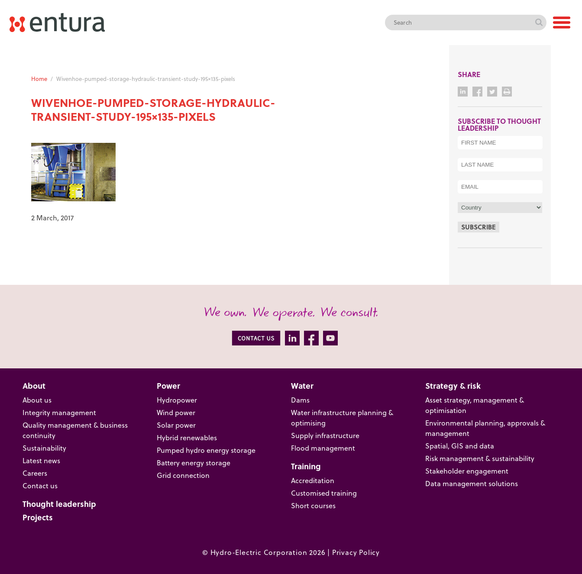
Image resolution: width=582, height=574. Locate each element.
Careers (35, 473)
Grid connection (183, 475)
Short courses (313, 505)
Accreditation (312, 480)
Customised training (324, 493)
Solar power (176, 425)
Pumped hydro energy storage (206, 450)
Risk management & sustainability (479, 458)
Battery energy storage (193, 463)
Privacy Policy (356, 552)
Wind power (176, 412)
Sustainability (44, 448)
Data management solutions (471, 483)
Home (39, 79)
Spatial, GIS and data (459, 446)
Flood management (323, 448)
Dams (300, 400)
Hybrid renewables (187, 437)
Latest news (41, 460)
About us (37, 400)
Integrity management (59, 412)
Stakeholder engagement (466, 471)
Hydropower (177, 400)
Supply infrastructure (325, 435)
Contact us (40, 485)
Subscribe (478, 227)
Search (538, 22)
